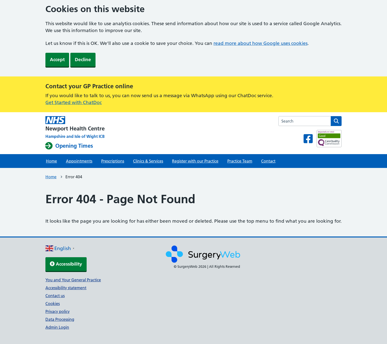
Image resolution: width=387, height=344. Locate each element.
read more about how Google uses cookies (260, 43)
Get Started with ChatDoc (73, 102)
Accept (57, 59)
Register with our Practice (195, 161)
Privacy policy (57, 311)
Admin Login (57, 327)
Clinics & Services (148, 161)
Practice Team (239, 161)
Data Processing (59, 319)
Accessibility (66, 264)
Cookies (52, 303)
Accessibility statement (65, 287)
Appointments (79, 161)
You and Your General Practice (73, 279)
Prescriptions (112, 161)
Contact (268, 161)
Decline (83, 59)
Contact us (55, 295)
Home (51, 161)
